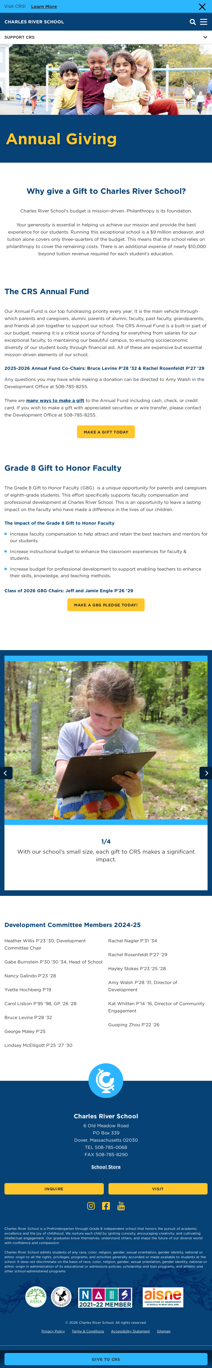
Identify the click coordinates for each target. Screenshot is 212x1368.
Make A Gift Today (106, 432)
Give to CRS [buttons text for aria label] (106, 1359)
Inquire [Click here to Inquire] (54, 1189)
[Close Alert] (202, 6)
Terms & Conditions (88, 1331)
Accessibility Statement (130, 1331)
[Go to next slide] (205, 773)
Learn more (44, 6)
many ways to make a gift (55, 400)
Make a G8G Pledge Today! (106, 605)
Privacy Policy (53, 1331)
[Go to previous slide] (6, 773)
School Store (106, 1166)
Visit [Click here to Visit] (158, 1189)
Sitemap (164, 1331)
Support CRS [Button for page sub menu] (106, 37)
